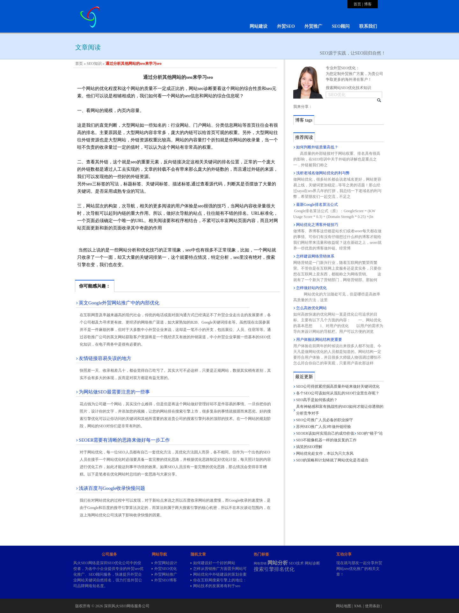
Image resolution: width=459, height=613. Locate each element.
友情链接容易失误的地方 (105, 358)
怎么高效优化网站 (311, 308)
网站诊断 (312, 563)
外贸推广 (313, 26)
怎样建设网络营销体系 (315, 256)
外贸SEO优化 (165, 568)
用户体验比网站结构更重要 (319, 339)
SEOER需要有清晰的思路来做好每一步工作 (124, 440)
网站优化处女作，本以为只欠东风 (324, 453)
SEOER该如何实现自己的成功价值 (325, 433)
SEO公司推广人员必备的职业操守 (324, 420)
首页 (357, 4)
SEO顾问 (341, 26)
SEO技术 (296, 563)
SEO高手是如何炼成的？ (317, 400)
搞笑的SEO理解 (309, 447)
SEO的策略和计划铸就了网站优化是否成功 (332, 460)
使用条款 (372, 606)
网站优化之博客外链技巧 (317, 224)
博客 (368, 4)
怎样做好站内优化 (311, 288)
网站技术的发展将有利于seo (216, 586)
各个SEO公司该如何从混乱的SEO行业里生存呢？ (337, 393)
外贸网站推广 (165, 574)
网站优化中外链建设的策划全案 (220, 574)
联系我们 (368, 26)
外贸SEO (286, 26)
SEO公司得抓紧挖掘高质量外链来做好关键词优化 (338, 386)
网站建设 (258, 26)
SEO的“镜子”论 (370, 433)
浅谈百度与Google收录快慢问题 (112, 488)
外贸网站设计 (165, 563)
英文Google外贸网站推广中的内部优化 (119, 302)
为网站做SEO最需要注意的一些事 (114, 391)
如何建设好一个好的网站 (214, 563)
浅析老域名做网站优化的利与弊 (323, 173)
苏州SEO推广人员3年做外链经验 (323, 426)
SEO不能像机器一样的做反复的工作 (326, 440)
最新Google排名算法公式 (317, 204)
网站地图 (343, 606)
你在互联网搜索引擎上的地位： (220, 580)
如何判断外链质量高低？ (317, 147)
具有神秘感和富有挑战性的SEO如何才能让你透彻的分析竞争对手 (340, 409)
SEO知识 (94, 63)
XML (358, 606)
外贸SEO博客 (165, 580)
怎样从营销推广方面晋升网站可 (220, 568)
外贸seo (133, 568)
